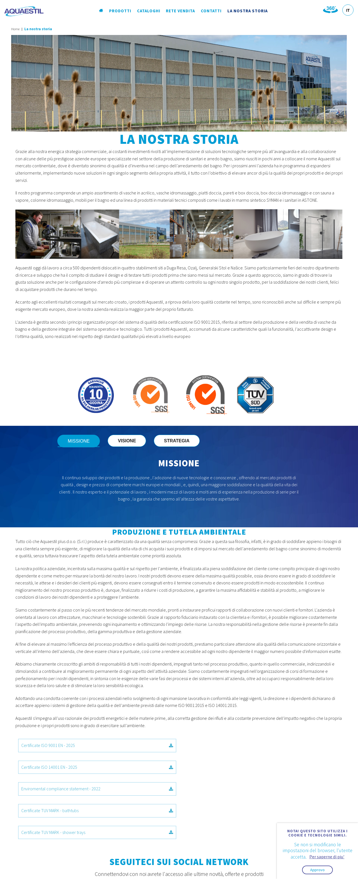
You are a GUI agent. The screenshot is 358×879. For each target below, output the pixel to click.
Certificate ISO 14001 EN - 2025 (261, 745)
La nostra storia (247, 10)
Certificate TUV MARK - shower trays (97, 788)
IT (348, 10)
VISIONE (130, 440)
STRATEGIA (180, 440)
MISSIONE (82, 441)
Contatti (211, 10)
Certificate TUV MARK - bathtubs (261, 767)
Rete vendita (180, 10)
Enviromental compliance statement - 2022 (97, 767)
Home (15, 28)
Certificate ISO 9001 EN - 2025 (97, 745)
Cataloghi (148, 10)
